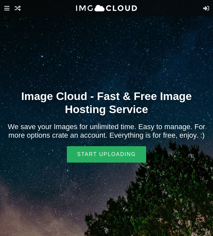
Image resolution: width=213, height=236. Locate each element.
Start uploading (106, 154)
